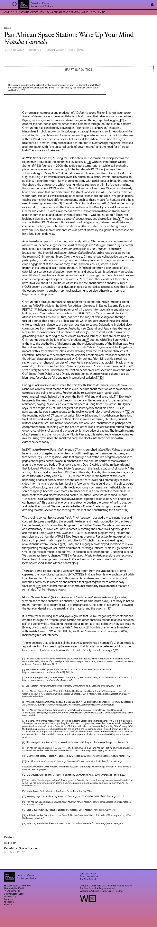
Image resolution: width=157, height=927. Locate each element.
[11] (116, 396)
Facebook (9, 901)
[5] (60, 203)
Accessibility (10, 896)
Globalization (56, 49)
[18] (109, 608)
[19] (116, 650)
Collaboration (15, 49)
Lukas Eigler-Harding (111, 891)
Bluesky (8, 904)
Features (38, 12)
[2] (122, 120)
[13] (70, 475)
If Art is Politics (78, 69)
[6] (119, 218)
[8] (88, 332)
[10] (101, 377)
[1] (23, 658)
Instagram (9, 899)
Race (81, 49)
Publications (20, 12)
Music (71, 49)
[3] (62, 150)
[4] (89, 161)
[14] (125, 509)
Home (6, 12)
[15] (64, 555)
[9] (87, 339)
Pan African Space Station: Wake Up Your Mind (76, 12)
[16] (75, 562)
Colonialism (36, 49)
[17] (38, 585)
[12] (128, 411)
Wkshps (95, 891)
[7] (118, 245)
